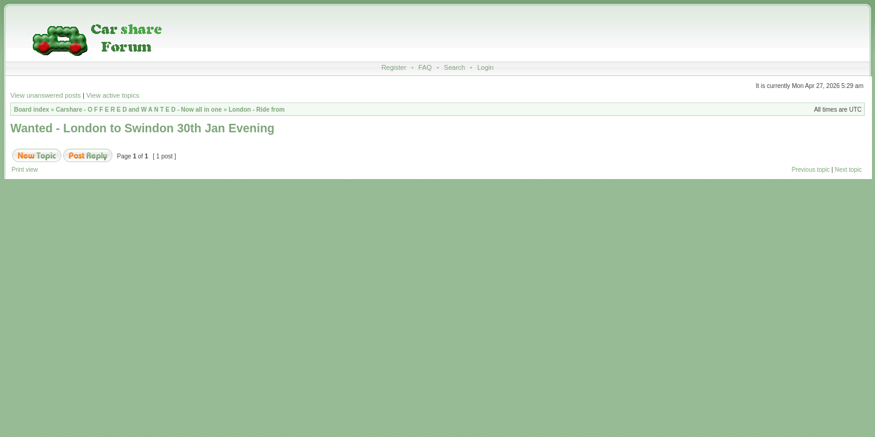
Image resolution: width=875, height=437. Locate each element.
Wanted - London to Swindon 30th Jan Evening (142, 128)
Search (454, 67)
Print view (25, 169)
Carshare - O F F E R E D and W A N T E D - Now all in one (139, 109)
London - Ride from (256, 109)
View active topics (112, 95)
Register (394, 67)
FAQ (425, 67)
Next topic (848, 169)
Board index (31, 109)
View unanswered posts (45, 95)
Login (485, 67)
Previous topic (811, 169)
